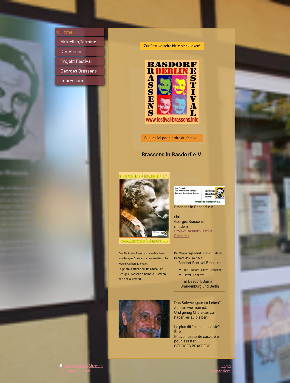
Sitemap (96, 365)
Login (226, 365)
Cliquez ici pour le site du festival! (171, 137)
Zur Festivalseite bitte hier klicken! (172, 45)
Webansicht (221, 370)
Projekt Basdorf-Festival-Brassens (194, 233)
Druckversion (73, 365)
